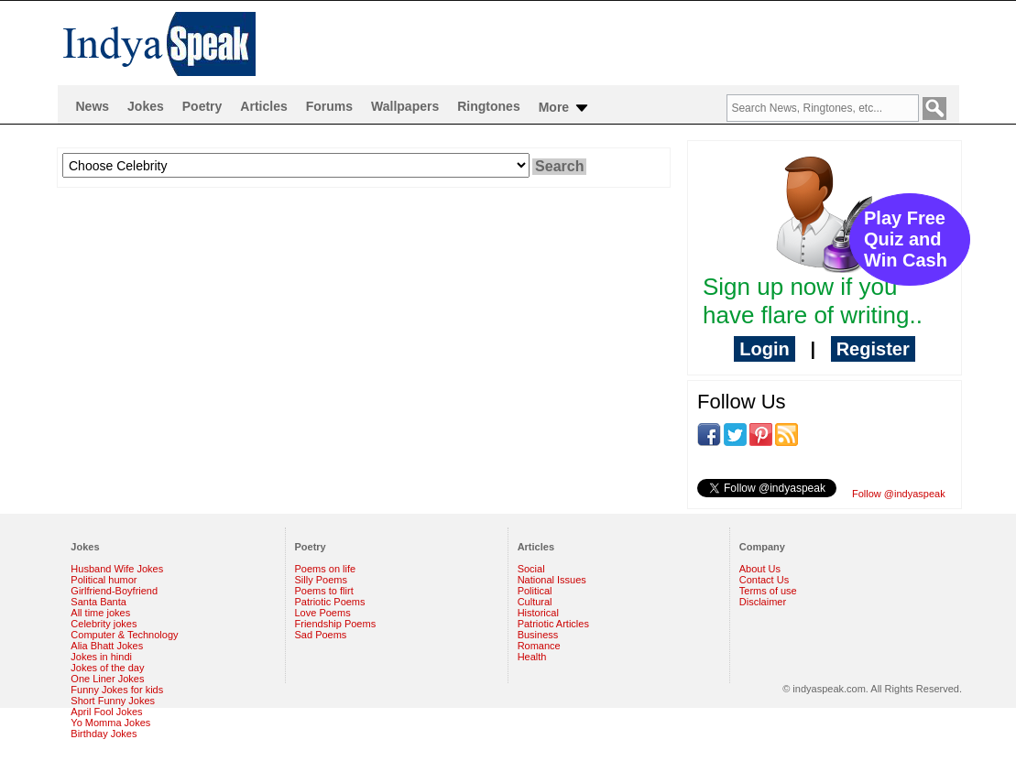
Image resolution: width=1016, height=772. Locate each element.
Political (535, 590)
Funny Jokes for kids (117, 689)
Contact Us (764, 579)
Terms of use (768, 590)
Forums (329, 106)
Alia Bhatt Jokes (107, 645)
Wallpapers (405, 106)
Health (532, 656)
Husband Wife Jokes (117, 568)
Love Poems (323, 612)
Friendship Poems (336, 623)
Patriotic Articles (553, 623)
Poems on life (325, 568)
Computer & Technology (124, 634)
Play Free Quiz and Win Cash (905, 239)
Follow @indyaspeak (898, 493)
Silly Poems (321, 579)
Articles (263, 106)
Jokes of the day (107, 667)
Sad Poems (321, 634)
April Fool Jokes (106, 711)
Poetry (202, 106)
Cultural (535, 601)
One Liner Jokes (107, 678)
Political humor (104, 579)
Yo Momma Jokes (110, 722)
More (565, 108)
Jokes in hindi (101, 656)
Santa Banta (98, 601)
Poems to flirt (324, 590)
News (93, 106)
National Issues (552, 579)
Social (531, 568)
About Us (760, 568)
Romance (539, 645)
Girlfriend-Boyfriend (114, 590)
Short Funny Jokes (113, 700)
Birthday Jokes (104, 733)
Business (538, 634)
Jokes (145, 106)
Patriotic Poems (330, 601)
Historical (538, 612)
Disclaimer (762, 601)
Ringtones (488, 106)
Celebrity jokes (104, 623)
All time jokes (100, 612)
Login (764, 349)
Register (873, 349)
